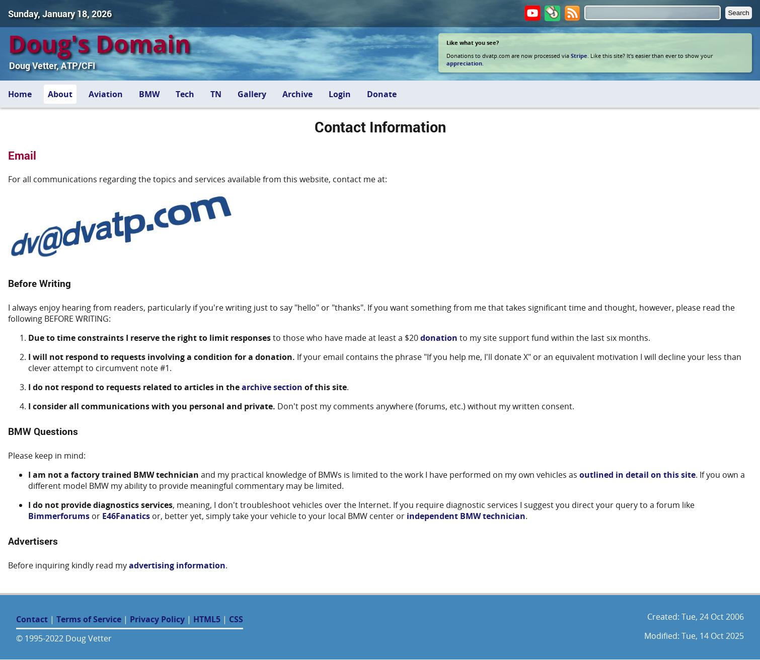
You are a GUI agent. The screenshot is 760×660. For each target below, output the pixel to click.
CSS (236, 619)
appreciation (464, 63)
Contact (32, 619)
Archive (297, 94)
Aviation (106, 94)
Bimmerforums (59, 516)
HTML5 (206, 619)
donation (439, 337)
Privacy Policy (157, 619)
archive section (272, 387)
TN (215, 94)
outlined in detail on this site (637, 474)
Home (20, 94)
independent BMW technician (466, 516)
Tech (185, 94)
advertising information (177, 565)
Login (340, 94)
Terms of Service (88, 619)
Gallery (252, 94)
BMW (149, 94)
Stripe (579, 55)
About (60, 94)
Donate (382, 94)
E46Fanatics (126, 516)
